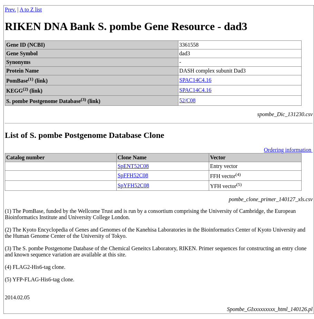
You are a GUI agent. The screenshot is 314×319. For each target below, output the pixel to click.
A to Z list (31, 9)
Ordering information (288, 150)
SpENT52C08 (133, 166)
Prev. (10, 9)
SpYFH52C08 (133, 185)
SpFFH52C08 (133, 175)
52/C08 (187, 100)
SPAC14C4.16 (195, 80)
